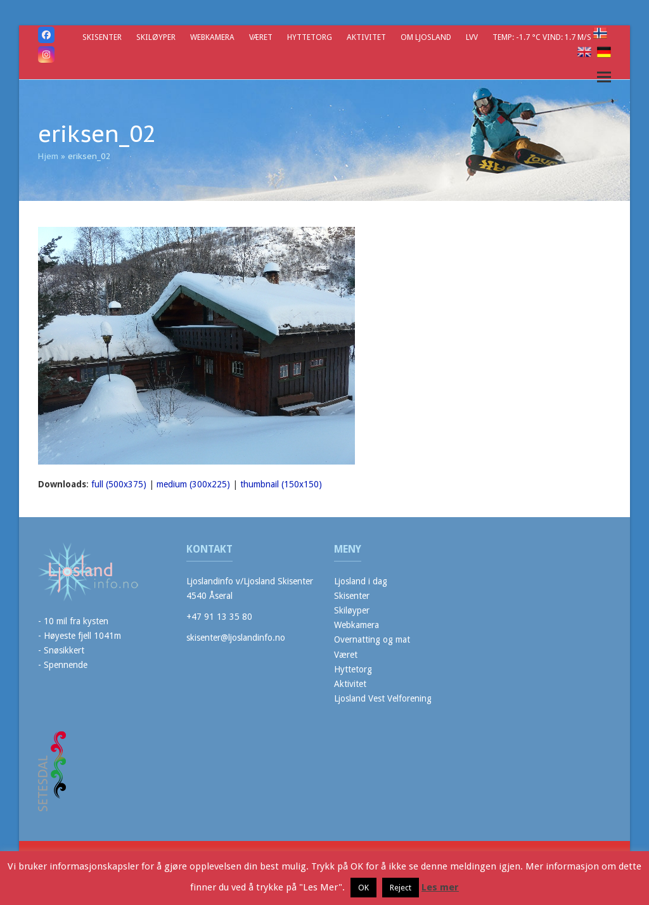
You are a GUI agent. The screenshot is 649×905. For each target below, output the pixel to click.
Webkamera (356, 625)
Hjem (48, 156)
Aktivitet (350, 684)
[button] (604, 77)
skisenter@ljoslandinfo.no (235, 637)
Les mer (440, 887)
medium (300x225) (193, 484)
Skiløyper (351, 610)
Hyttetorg (353, 669)
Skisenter (351, 596)
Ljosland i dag (360, 581)
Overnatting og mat (372, 639)
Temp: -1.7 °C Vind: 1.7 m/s (542, 37)
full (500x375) (118, 484)
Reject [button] (400, 887)
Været (345, 655)
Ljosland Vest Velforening (383, 698)
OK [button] (363, 887)
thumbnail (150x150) (281, 484)
